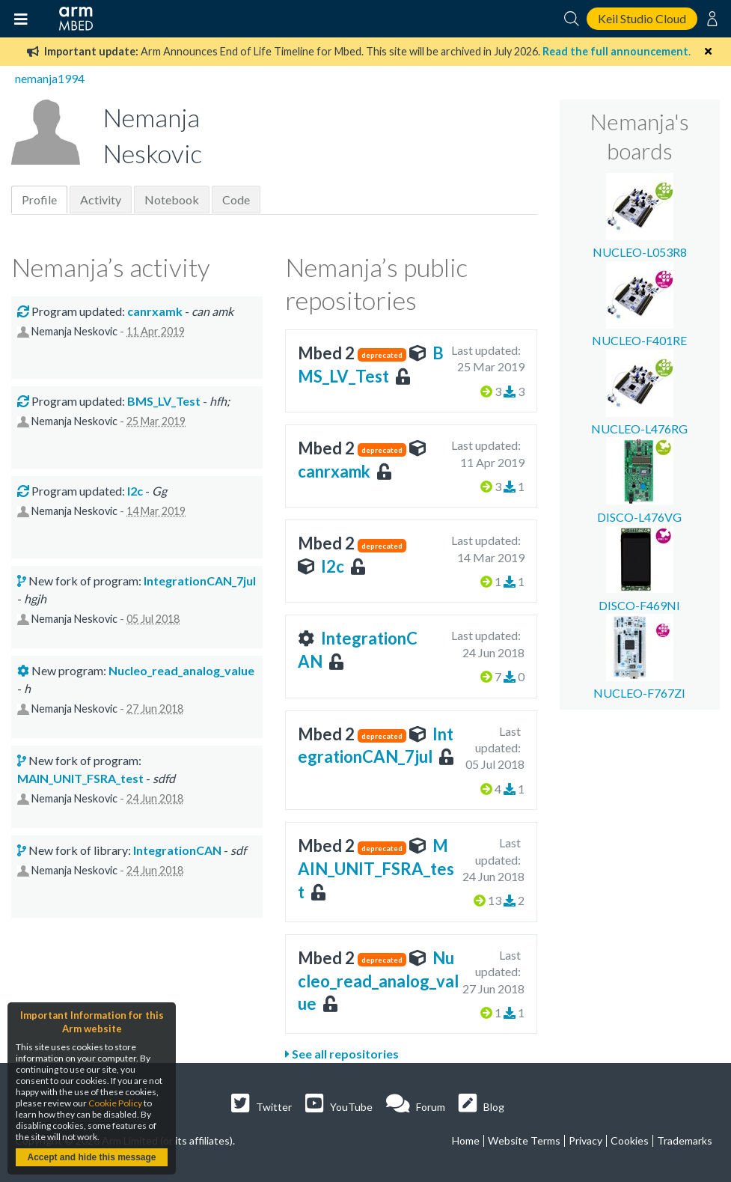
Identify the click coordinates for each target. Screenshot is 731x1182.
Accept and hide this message (91, 1157)
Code (236, 199)
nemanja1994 (50, 78)
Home (466, 1140)
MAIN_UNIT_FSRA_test (376, 868)
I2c (332, 566)
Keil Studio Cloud (642, 18)
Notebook (171, 199)
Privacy (585, 1140)
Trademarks (684, 1140)
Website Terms (524, 1140)
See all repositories (342, 1054)
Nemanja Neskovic (74, 331)
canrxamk (334, 471)
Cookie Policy (115, 1103)
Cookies (630, 1140)
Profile (39, 199)
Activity (100, 199)
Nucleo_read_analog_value (378, 981)
